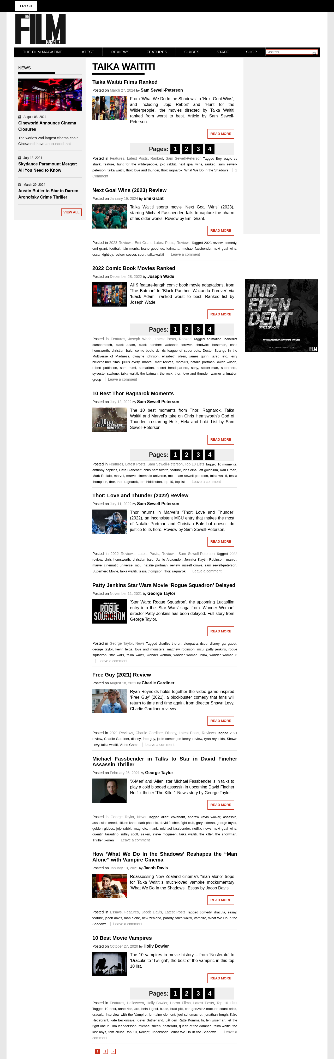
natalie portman (202, 362)
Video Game (129, 744)
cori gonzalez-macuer (201, 1008)
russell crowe (192, 565)
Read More (221, 133)
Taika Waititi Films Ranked (125, 82)
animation (214, 339)
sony (194, 367)
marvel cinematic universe (146, 475)
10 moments (227, 464)
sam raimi (128, 367)
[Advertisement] (281, 140)
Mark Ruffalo (102, 475)
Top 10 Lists (194, 464)
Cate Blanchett (130, 470)
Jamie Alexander (169, 559)
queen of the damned (195, 1026)
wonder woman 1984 (190, 655)
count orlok (227, 1008)
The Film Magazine (42, 51)
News (140, 643)
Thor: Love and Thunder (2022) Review (140, 495)
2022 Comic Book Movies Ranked (133, 268)
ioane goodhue (152, 248)
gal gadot (229, 643)
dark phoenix (148, 822)
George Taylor (161, 593)
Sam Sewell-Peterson (162, 90)
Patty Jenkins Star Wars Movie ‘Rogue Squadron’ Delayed (163, 585)
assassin (229, 817)
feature (109, 164)
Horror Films (180, 1003)
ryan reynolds (214, 738)
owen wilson (226, 362)
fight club (187, 822)
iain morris (131, 248)
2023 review (213, 242)
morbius (182, 362)
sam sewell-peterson (192, 475)
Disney (170, 733)
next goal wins (190, 164)
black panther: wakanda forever (165, 344)
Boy (218, 158)
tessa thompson (151, 571)
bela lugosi (149, 1008)
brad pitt (176, 1008)
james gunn (198, 356)
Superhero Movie (105, 571)
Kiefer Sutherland (149, 1020)
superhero (228, 367)
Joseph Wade (160, 276)
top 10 (168, 481)
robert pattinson (104, 367)
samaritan (146, 367)
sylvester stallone (105, 373)
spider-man (209, 367)
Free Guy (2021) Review (121, 674)
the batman (149, 373)
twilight (144, 1032)
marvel (147, 362)
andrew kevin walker (204, 817)
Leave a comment (185, 254)
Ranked (156, 158)
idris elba (189, 470)
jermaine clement (162, 1014)
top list (180, 481)
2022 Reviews (123, 553)
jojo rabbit (168, 164)
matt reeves (164, 362)
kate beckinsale (122, 1020)
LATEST (87, 51)
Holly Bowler (156, 946)
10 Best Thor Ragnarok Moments (133, 393)
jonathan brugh (216, 1014)
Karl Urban (228, 470)
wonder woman (159, 655)
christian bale (122, 350)
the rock (166, 373)
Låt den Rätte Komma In (184, 1020)
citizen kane (127, 822)
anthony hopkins (104, 470)
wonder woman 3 (223, 655)
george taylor (102, 649)
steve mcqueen (164, 834)
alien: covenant (173, 817)
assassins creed (104, 822)
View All (71, 212)
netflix (196, 828)
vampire (200, 918)
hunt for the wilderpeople (137, 164)
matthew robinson (181, 649)
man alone (132, 918)
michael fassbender (196, 248)
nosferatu (170, 1026)
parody (168, 918)
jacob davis (113, 918)
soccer (131, 254)
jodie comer (166, 738)
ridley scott (129, 834)
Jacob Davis (156, 867)
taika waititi (116, 170)
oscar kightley (102, 254)
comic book (144, 350)
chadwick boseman (210, 344)
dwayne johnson (146, 356)
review (119, 254)
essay (232, 912)
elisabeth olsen (174, 356)
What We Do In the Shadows (206, 170)
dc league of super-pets (181, 350)
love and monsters (149, 649)
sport (142, 254)
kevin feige (123, 649)
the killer (206, 834)
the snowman (225, 834)
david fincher (169, 822)
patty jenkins (216, 649)
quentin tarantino (105, 834)
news (207, 828)
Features (157, 51)
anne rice (125, 1008)
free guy (149, 738)
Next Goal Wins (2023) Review (129, 190)
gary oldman (205, 822)
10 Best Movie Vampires (122, 938)
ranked (210, 164)
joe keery (183, 738)
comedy (230, 242)
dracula (219, 912)
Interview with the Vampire (126, 1014)
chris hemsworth (156, 470)
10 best (110, 1008)
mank (154, 828)
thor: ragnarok (171, 170)
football (114, 248)
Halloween (135, 1003)
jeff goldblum (208, 470)
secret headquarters (172, 367)
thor (112, 481)
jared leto (219, 356)
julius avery (131, 362)
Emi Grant (153, 198)
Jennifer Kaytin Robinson (203, 559)
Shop (251, 51)
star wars (116, 655)
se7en (145, 834)
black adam (125, 344)
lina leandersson (124, 1026)
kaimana (172, 248)
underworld (160, 1032)
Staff (223, 51)
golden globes (103, 828)
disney (214, 643)
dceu (203, 643)
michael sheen (150, 1026)
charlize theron (170, 643)
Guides (192, 51)
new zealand (151, 918)
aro (136, 1008)
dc (157, 350)
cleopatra (191, 643)
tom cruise (117, 1032)
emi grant (99, 248)
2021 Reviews (121, 733)
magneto (140, 828)
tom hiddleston (151, 481)
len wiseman (215, 1020)
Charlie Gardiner (158, 682)
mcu (171, 475)
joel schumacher (189, 1014)
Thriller (97, 840)
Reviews (120, 51)
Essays (116, 912)
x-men (109, 840)
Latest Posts (137, 158)
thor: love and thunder (142, 170)
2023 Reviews (120, 242)
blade (164, 1008)
